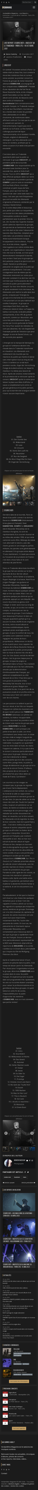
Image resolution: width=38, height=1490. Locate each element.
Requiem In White (18, 1370)
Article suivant (8, 1183)
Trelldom (16, 1349)
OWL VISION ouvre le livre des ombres (15, 1288)
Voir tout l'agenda (19, 1428)
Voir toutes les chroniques (19, 1381)
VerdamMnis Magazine (10, 13)
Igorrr (11, 1421)
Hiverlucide (13, 1414)
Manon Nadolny (11, 54)
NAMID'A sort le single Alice (12, 1324)
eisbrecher (7, 1177)
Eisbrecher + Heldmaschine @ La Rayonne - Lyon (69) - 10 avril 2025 (18, 1214)
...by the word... (18, 1351)
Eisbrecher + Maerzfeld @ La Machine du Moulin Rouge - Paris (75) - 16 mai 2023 (17, 1265)
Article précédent (28, 1183)
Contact (4, 1473)
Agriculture (12, 1393)
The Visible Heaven (20, 1372)
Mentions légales (14, 1484)
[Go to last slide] (6, 488)
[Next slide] (32, 488)
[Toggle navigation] (34, 7)
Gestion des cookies (17, 1486)
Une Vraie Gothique (15, 1407)
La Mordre (17, 1362)
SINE (14, 1359)
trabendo (17, 1177)
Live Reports (24, 13)
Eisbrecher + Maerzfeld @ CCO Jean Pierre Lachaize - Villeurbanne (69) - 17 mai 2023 (18, 1240)
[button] (6, 503)
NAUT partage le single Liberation (14, 1313)
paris (24, 1177)
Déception (12, 1400)
